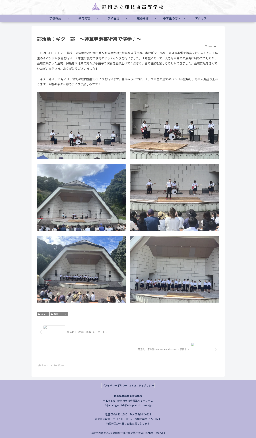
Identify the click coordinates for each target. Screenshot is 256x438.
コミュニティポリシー (142, 385)
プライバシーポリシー (113, 385)
